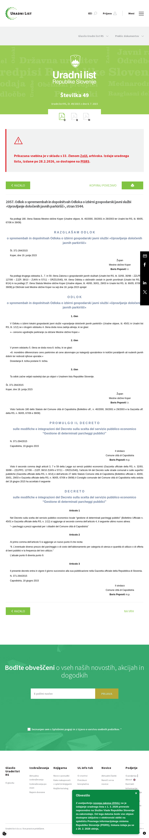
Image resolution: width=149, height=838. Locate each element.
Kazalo (18, 185)
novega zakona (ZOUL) (106, 803)
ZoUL (84, 156)
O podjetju (131, 775)
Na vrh (129, 611)
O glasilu (9, 782)
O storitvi (82, 775)
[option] (75, 95)
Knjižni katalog (60, 788)
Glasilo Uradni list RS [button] (93, 36)
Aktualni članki (109, 775)
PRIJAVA (106, 694)
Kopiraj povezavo (103, 185)
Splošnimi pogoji (62, 729)
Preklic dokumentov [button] (129, 36)
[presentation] (74, 715)
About (131, 779)
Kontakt (130, 783)
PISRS (85, 161)
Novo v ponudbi (61, 775)
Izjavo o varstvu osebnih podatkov (98, 729)
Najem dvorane (37, 792)
